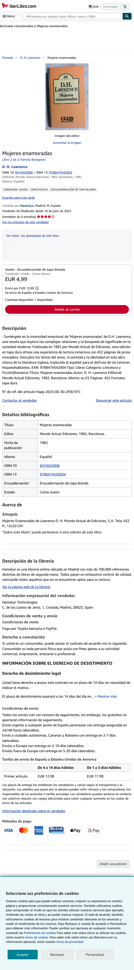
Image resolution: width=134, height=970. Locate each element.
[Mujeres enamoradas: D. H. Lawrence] (67, 96)
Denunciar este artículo (114, 400)
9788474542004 (53, 474)
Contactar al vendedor (19, 400)
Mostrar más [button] (107, 696)
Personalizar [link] (95, 954)
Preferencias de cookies (40, 933)
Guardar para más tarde (18, 197)
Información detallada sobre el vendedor (33, 811)
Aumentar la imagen (67, 142)
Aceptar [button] (23, 954)
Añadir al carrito (67, 309)
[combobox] (72, 16)
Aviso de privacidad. (70, 942)
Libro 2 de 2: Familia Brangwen (23, 159)
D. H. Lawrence (30, 57)
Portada (7, 57)
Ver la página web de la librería (26, 587)
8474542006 (24, 172)
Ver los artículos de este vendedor (25, 222)
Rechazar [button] (57, 954)
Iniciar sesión (110, 6)
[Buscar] (127, 16)
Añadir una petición (113, 864)
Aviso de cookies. (37, 937)
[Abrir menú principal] (9, 16)
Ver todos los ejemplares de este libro (32, 235)
